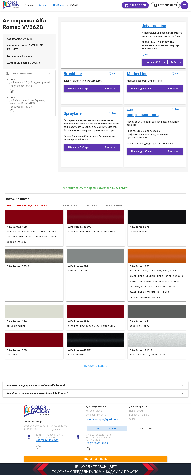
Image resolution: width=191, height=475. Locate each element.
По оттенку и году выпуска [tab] (27, 205)
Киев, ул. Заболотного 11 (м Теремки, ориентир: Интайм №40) (99, 438)
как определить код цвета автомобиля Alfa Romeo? (95, 188)
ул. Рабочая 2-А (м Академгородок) (29, 84)
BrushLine (73, 73)
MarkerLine (137, 73)
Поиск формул (137, 410)
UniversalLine (154, 25)
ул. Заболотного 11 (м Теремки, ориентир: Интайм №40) (27, 103)
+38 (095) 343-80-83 (20, 87)
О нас (132, 419)
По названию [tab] (113, 205)
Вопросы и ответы (96, 414)
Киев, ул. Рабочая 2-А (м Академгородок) (50, 436)
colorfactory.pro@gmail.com (102, 419)
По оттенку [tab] (91, 205)
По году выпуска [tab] (65, 205)
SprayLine (73, 113)
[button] (29, 75)
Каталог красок (94, 410)
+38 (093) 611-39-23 (20, 108)
